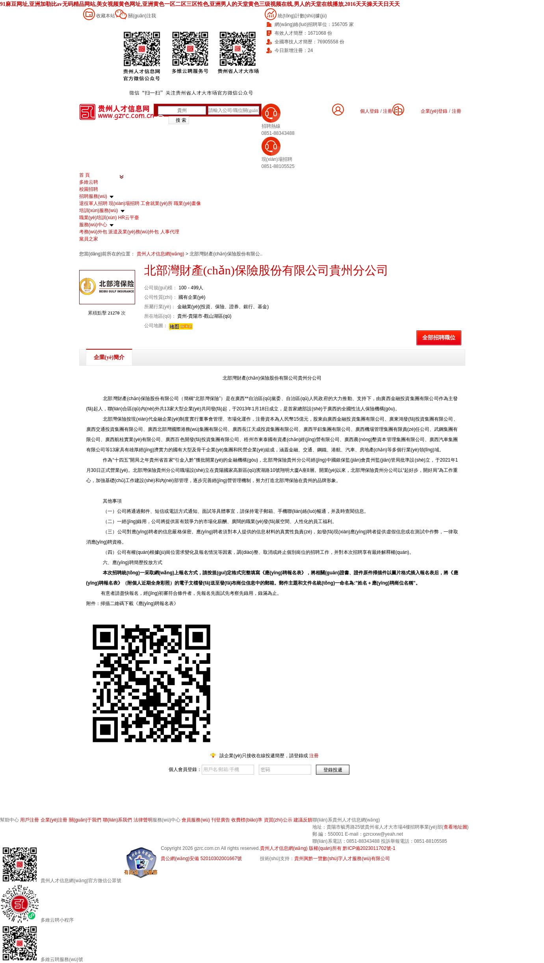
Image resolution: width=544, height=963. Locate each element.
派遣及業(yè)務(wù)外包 (133, 232)
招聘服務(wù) (93, 196)
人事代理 (169, 232)
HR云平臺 (128, 217)
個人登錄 (369, 111)
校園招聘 (88, 189)
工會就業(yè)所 (157, 203)
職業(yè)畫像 (187, 203)
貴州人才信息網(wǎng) (161, 254)
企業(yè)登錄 (434, 111)
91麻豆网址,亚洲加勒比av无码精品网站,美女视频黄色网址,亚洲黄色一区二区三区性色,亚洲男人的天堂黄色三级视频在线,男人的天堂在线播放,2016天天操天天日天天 (200, 4)
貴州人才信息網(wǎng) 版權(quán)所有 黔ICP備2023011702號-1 (327, 848)
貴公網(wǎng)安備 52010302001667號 (201, 858)
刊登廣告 (220, 820)
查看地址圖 (455, 827)
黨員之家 (88, 239)
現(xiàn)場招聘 (124, 203)
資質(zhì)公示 (278, 820)
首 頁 (84, 175)
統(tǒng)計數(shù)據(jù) (302, 16)
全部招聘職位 (438, 338)
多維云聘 (88, 182)
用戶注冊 (29, 820)
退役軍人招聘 (93, 203)
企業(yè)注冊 (54, 820)
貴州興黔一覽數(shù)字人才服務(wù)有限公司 (342, 858)
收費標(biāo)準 (246, 820)
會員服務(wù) (196, 820)
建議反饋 (302, 820)
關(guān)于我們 (85, 820)
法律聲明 (143, 820)
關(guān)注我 (142, 16)
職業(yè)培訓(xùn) (98, 217)
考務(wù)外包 (93, 232)
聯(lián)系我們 (117, 820)
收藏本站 (105, 16)
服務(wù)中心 (93, 224)
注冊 (456, 111)
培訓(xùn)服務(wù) (98, 210)
